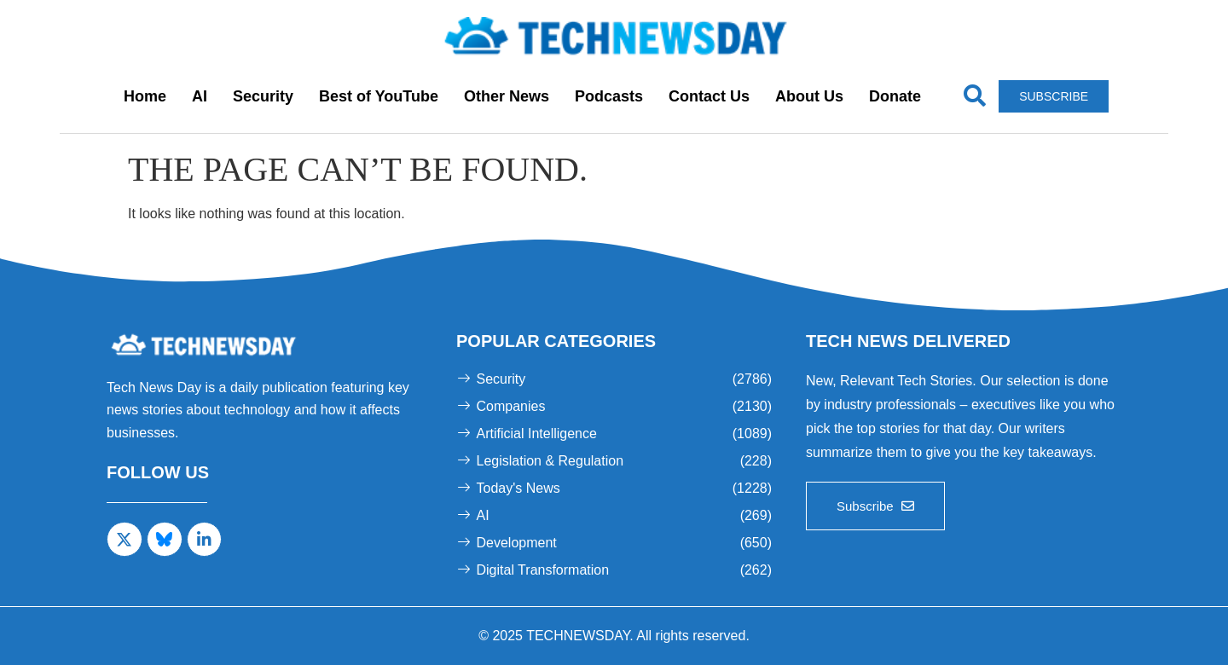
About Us (809, 96)
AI (199, 96)
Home (145, 96)
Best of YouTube (378, 96)
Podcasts (609, 96)
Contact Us (709, 96)
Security (263, 96)
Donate (895, 96)
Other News (506, 96)
